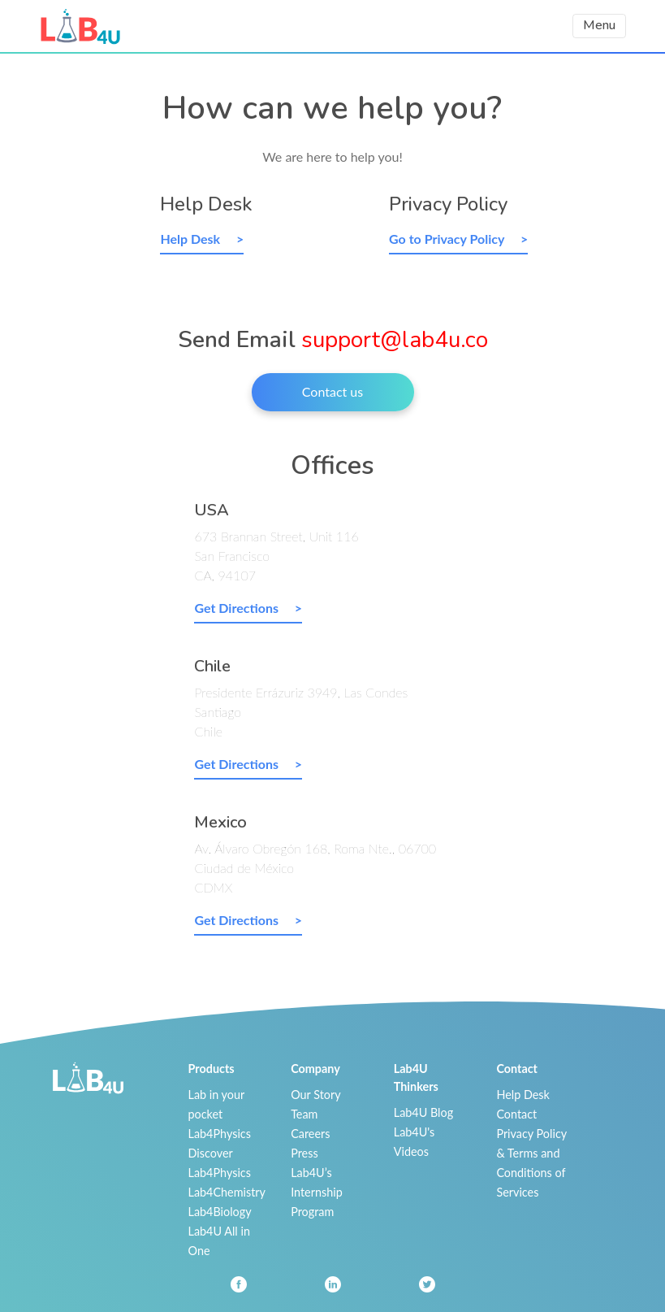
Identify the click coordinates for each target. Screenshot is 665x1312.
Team (304, 1114)
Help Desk (191, 238)
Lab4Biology (220, 1212)
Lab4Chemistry (227, 1192)
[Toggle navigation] (599, 25)
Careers (310, 1133)
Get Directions (237, 607)
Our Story (315, 1094)
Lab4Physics (219, 1133)
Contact (516, 1114)
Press (304, 1153)
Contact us (332, 391)
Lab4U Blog (423, 1112)
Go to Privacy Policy (448, 238)
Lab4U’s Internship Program (317, 1192)
